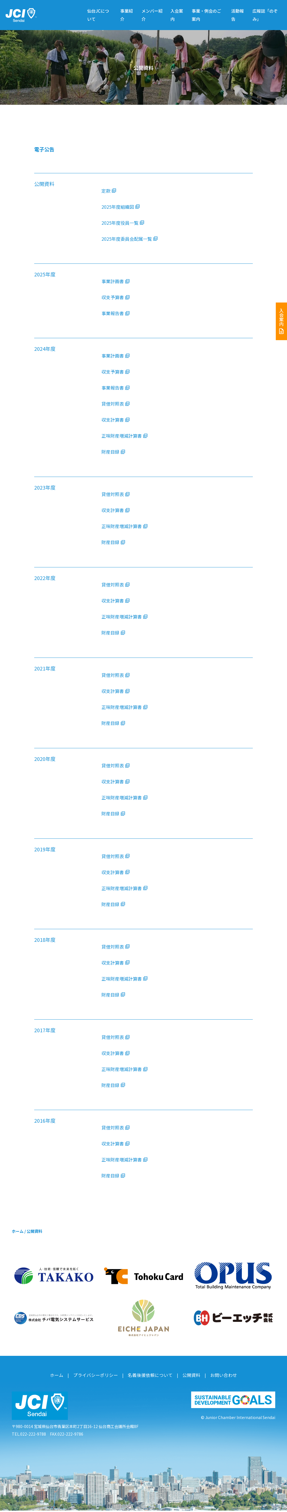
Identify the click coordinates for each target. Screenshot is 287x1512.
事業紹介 (126, 15)
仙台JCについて (98, 15)
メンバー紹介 (152, 15)
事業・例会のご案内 (206, 15)
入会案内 (176, 15)
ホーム (18, 1235)
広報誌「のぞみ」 (265, 15)
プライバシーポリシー (100, 1378)
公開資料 (187, 1378)
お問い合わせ (216, 1378)
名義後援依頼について (149, 1378)
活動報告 (237, 15)
